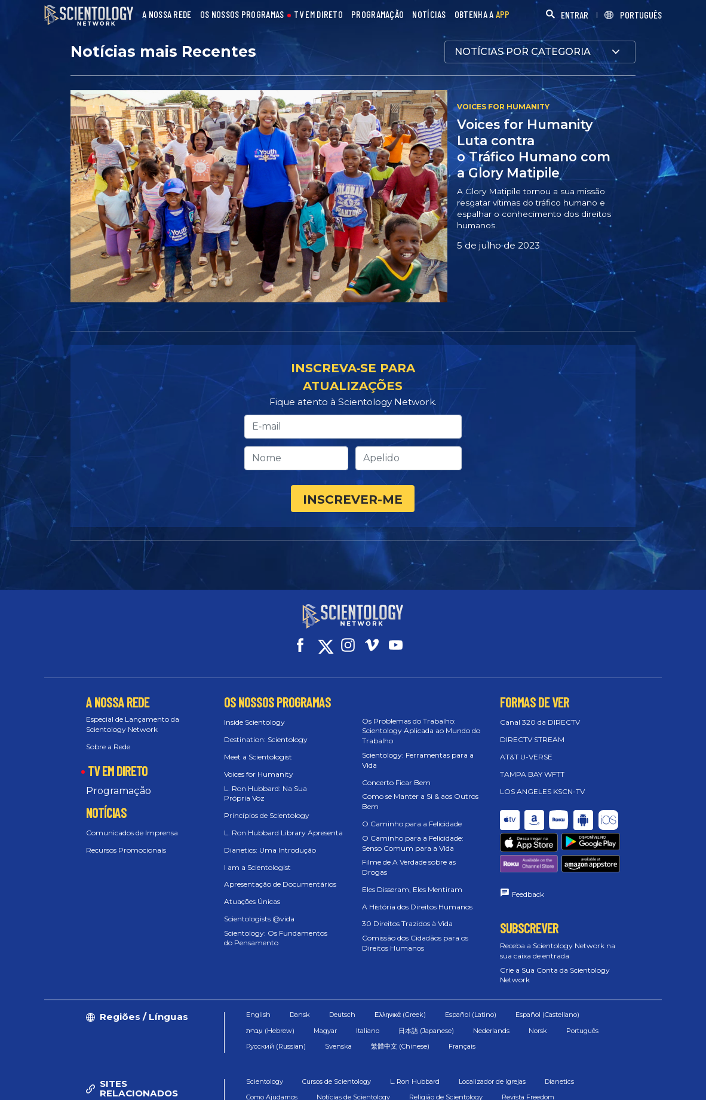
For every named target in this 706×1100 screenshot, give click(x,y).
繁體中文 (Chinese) (400, 1046)
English (258, 1014)
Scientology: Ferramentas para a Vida (418, 760)
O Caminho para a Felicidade (412, 823)
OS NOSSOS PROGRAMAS (242, 15)
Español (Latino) (470, 1014)
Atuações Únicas (252, 901)
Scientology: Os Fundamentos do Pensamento (275, 938)
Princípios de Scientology (266, 815)
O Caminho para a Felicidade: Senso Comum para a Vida (412, 843)
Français (462, 1046)
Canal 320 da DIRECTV (540, 722)
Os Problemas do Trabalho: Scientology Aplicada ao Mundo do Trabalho (421, 731)
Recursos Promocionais (126, 849)
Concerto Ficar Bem (396, 782)
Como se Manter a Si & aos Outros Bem (420, 801)
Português (582, 1031)
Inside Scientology (254, 722)
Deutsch (342, 1014)
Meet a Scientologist (258, 756)
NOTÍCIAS (429, 15)
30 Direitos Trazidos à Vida (407, 923)
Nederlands (491, 1031)
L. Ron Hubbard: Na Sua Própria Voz (265, 793)
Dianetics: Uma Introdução (270, 849)
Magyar (325, 1031)
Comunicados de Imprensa (132, 832)
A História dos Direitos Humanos (417, 906)
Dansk (300, 1014)
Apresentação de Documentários (280, 884)
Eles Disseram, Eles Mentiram (412, 889)
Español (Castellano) (547, 1014)
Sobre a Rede (108, 746)
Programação (118, 790)
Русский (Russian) (276, 1046)
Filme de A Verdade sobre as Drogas (409, 867)
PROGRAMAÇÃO (377, 15)
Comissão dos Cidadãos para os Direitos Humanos (415, 942)
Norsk (538, 1031)
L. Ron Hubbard (415, 1081)
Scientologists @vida (259, 918)
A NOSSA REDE (167, 15)
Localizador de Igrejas (492, 1081)
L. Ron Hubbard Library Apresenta (283, 832)
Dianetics (559, 1081)
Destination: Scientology (266, 739)
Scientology (264, 1081)
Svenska (338, 1046)
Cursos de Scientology (336, 1081)
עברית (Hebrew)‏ (270, 1031)
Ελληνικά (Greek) (400, 1014)
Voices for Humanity (258, 774)
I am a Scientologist (257, 867)
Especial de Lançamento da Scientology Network (132, 724)
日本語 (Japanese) (426, 1031)
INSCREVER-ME (353, 499)
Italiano (367, 1031)
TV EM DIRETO (318, 15)
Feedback (528, 894)
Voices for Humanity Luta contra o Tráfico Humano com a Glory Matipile (533, 148)
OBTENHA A (482, 15)
